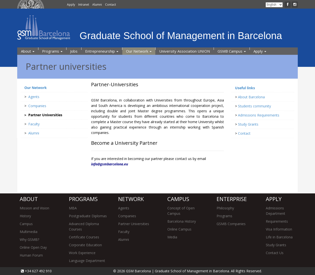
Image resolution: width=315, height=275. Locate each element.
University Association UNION (184, 51)
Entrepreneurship (101, 51)
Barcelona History (181, 221)
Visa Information (279, 229)
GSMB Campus (232, 51)
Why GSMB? (29, 239)
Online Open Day (33, 247)
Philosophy (225, 208)
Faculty (123, 231)
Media (172, 237)
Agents (123, 208)
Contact (110, 4)
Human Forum (31, 255)
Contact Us (275, 252)
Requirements (277, 221)
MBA (73, 208)
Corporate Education (85, 245)
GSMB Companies (231, 223)
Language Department (87, 260)
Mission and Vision (34, 208)
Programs (52, 51)
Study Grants (276, 245)
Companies (127, 216)
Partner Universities (133, 223)
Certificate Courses (84, 237)
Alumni (97, 4)
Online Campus (179, 229)
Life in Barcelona (279, 237)
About (27, 51)
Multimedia (28, 231)
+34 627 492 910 (38, 271)
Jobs (74, 51)
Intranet (83, 4)
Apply (71, 4)
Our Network (139, 51)
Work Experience (82, 252)
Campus (26, 223)
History (25, 216)
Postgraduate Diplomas (88, 216)
